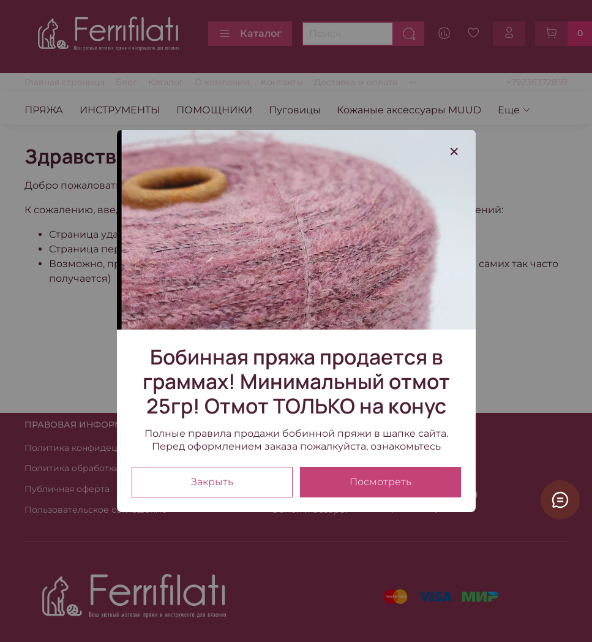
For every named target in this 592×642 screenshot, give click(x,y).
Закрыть (212, 482)
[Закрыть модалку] (454, 152)
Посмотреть (380, 482)
